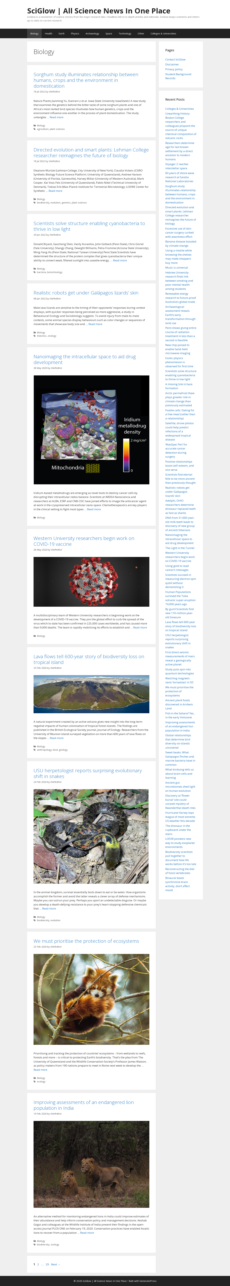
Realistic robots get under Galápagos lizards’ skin (86, 292)
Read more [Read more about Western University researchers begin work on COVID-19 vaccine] (140, 627)
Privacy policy (174, 69)
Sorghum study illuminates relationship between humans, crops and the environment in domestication (86, 80)
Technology (125, 33)
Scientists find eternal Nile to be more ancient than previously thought (180, 478)
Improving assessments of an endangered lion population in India (84, 1105)
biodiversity (43, 202)
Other (141, 33)
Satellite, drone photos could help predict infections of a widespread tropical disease (179, 431)
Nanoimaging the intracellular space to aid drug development (85, 359)
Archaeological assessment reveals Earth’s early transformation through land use (180, 315)
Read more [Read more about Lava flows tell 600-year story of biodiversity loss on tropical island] (57, 738)
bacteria (41, 272)
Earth (62, 33)
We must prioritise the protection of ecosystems (86, 941)
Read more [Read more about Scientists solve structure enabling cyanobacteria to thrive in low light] (120, 260)
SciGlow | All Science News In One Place (98, 11)
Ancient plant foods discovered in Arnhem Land (179, 704)
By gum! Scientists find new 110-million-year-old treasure (179, 613)
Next (55, 1264)
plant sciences (57, 129)
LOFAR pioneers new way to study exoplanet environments (180, 843)
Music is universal (176, 267)
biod (55, 749)
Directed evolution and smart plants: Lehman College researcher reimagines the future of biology (91, 152)
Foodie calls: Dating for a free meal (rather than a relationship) (180, 414)
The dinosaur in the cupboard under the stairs (178, 830)
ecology (41, 1081)
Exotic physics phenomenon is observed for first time (179, 362)
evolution (55, 202)
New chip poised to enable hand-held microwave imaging (177, 349)
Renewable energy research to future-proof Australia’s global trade (180, 298)
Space (109, 33)
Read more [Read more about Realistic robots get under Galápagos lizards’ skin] (95, 324)
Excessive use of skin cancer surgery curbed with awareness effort (179, 232)
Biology (34, 33)
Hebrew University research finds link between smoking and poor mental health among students (179, 281)
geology (63, 749)
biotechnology (54, 272)
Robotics (41, 335)
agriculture (43, 129)
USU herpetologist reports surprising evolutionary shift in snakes (88, 773)
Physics (75, 33)
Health (48, 33)
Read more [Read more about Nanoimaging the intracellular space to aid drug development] (94, 509)
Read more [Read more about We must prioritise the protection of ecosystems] (40, 1070)
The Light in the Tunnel (179, 548)
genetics (66, 202)
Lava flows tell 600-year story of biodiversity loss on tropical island (89, 659)
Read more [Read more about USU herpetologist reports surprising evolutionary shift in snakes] (49, 908)
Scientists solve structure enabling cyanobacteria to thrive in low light (89, 226)
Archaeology (92, 33)
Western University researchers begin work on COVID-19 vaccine (84, 541)
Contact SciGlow (175, 59)
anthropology (44, 749)
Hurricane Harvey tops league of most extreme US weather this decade (180, 817)
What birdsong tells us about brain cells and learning (179, 773)
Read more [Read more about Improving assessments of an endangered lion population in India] (87, 1232)
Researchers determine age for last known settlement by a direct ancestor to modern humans (179, 151)
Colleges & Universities (163, 33)
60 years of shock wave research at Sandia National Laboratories (179, 177)
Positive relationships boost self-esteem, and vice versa (179, 466)
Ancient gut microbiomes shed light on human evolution (180, 787)
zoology (52, 335)
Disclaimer (172, 64)
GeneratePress (148, 1280)
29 (48, 1264)
